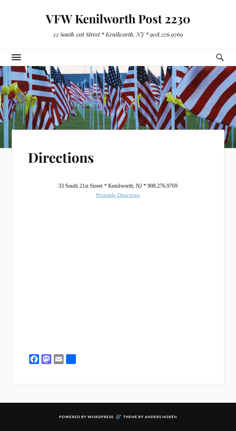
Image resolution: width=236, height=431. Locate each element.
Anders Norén (161, 416)
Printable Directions (118, 195)
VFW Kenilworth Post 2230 (118, 18)
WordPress (100, 416)
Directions (61, 157)
